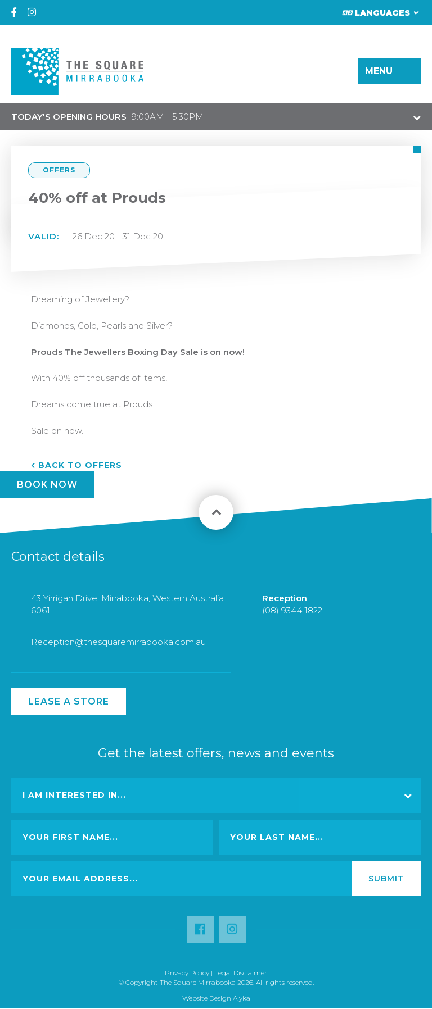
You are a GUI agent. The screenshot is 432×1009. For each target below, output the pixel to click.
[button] (336, 71)
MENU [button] (389, 71)
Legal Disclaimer (240, 973)
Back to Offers (80, 465)
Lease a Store (68, 701)
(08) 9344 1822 (292, 615)
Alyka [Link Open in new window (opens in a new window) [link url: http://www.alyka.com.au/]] (241, 998)
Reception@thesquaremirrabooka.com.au (118, 647)
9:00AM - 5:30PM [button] (107, 116)
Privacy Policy (187, 973)
